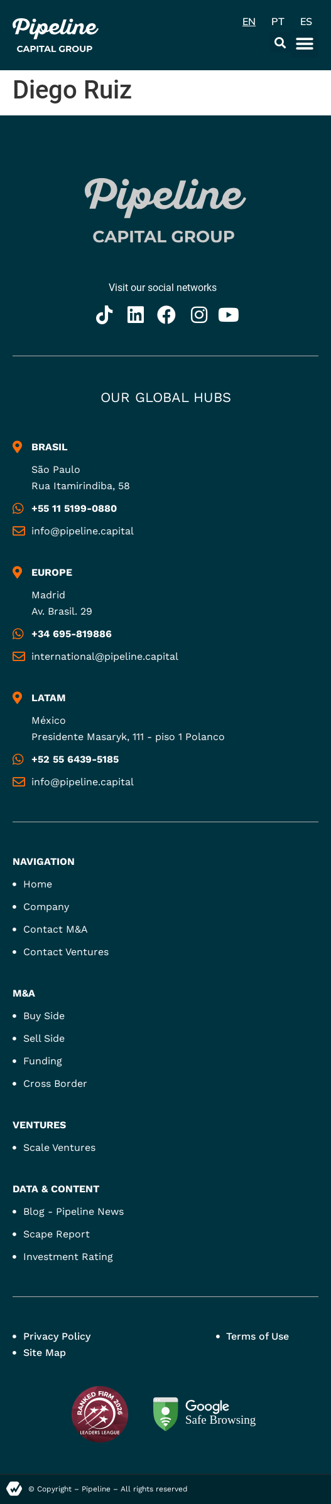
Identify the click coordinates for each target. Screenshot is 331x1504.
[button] (279, 42)
